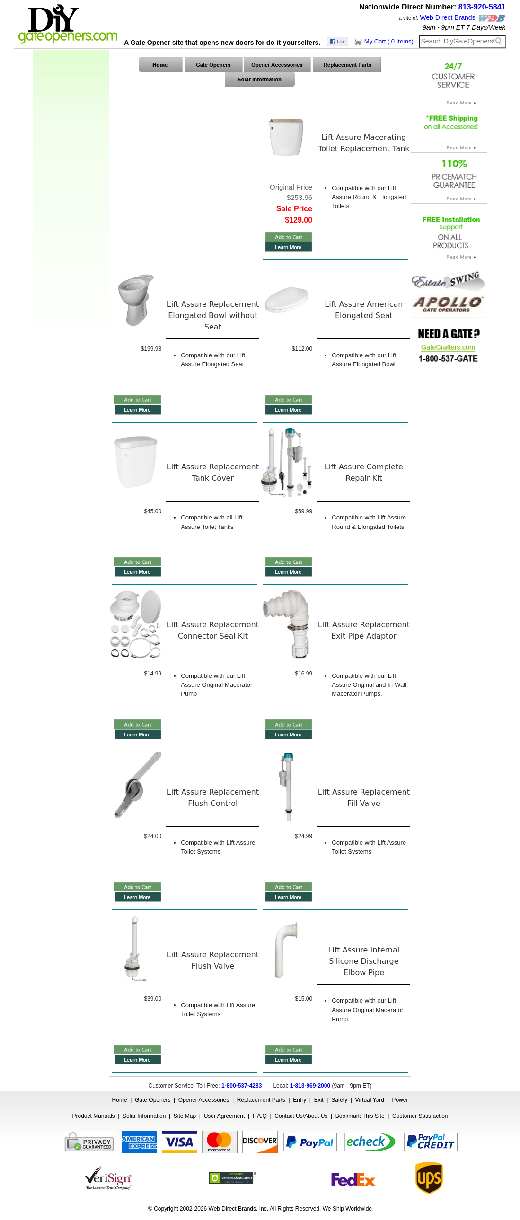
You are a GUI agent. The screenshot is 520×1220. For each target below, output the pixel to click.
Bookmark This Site (360, 1116)
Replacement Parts (261, 1100)
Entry (299, 1100)
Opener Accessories (203, 1100)
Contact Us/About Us (300, 1116)
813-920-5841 (482, 7)
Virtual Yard (369, 1100)
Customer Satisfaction (420, 1116)
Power (400, 1100)
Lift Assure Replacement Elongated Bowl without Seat (213, 315)
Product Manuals (93, 1116)
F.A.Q (260, 1116)
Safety (339, 1100)
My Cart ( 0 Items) (389, 41)
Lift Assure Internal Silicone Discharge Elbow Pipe (364, 961)
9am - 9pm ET (444, 27)
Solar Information (144, 1116)
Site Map (185, 1116)
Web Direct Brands (447, 17)
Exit (319, 1100)
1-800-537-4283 (241, 1085)
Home (119, 1100)
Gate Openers (152, 1100)
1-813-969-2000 (310, 1085)
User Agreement (224, 1116)
